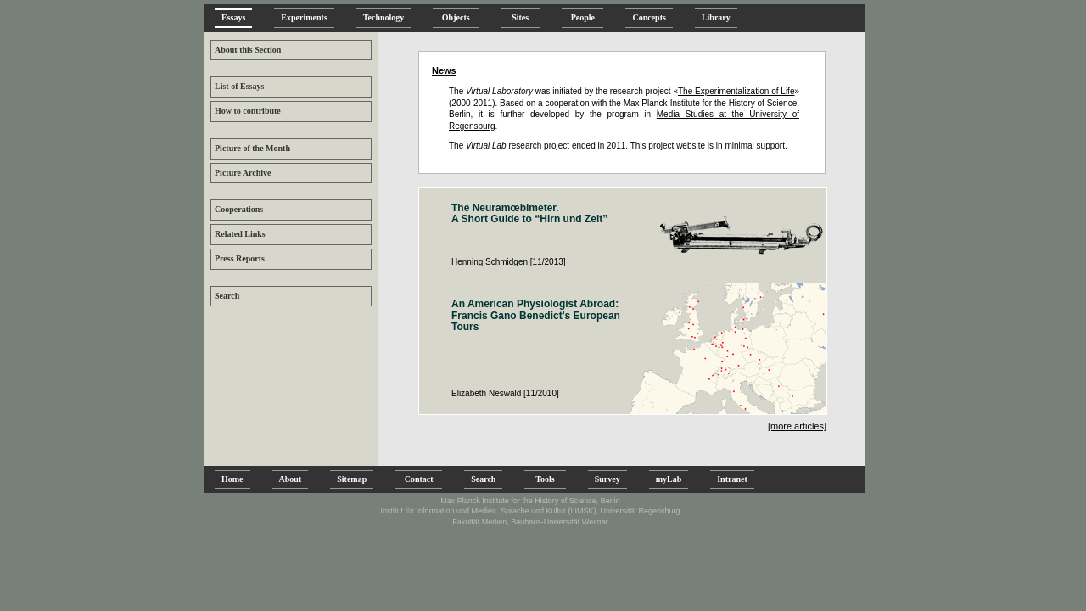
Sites (520, 17)
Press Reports (240, 258)
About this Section (248, 49)
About (290, 479)
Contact (418, 479)
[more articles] (797, 426)
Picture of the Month (252, 148)
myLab (669, 479)
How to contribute (248, 110)
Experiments (304, 17)
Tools (544, 479)
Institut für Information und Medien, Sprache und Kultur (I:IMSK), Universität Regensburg (530, 511)
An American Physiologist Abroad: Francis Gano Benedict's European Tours (535, 315)
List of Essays (239, 86)
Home (232, 479)
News (444, 70)
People (582, 17)
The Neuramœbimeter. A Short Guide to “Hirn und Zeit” (529, 214)
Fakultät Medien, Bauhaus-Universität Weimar (529, 522)
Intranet (732, 479)
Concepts (648, 17)
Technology (384, 17)
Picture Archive (243, 172)
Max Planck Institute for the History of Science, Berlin (530, 500)
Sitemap (352, 479)
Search (227, 295)
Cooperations (239, 209)
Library (716, 17)
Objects (455, 17)
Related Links (240, 233)
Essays (233, 17)
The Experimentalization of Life (736, 91)
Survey (607, 479)
